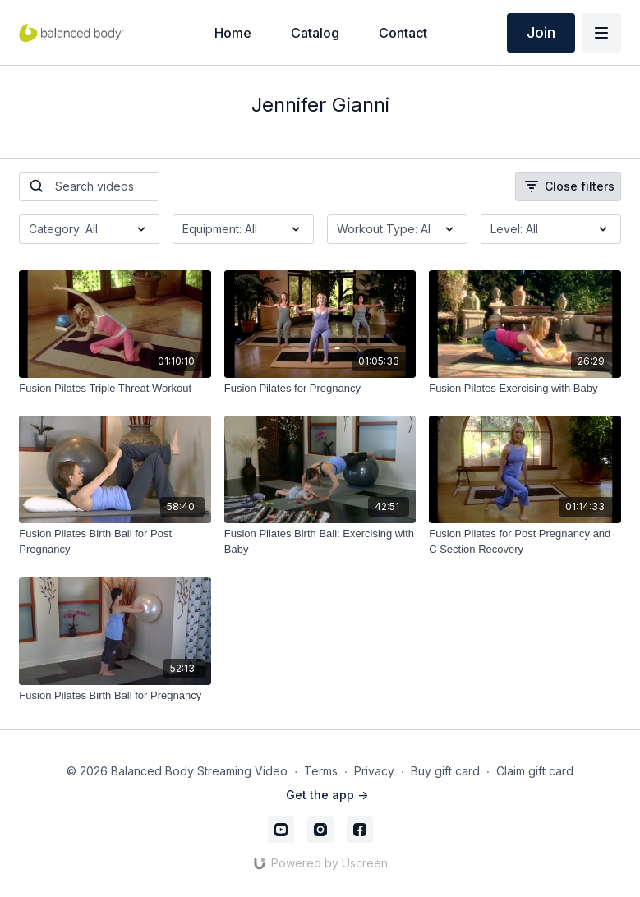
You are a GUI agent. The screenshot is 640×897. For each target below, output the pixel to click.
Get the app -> (327, 795)
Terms (321, 771)
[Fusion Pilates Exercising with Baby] (524, 388)
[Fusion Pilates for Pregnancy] (320, 388)
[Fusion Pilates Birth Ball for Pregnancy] (114, 696)
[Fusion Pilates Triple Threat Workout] (114, 388)
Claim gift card (534, 771)
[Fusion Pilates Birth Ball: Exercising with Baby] (320, 542)
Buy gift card (445, 771)
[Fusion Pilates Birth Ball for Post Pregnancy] (114, 542)
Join (541, 32)
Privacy (374, 771)
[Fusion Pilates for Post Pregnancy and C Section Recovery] (524, 542)
